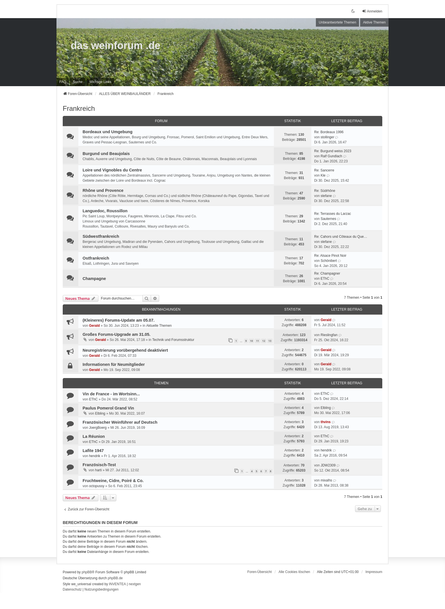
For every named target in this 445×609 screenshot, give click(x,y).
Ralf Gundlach (331, 156)
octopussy (96, 486)
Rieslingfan (329, 335)
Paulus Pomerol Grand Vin (108, 408)
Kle (323, 175)
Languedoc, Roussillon (105, 211)
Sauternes (328, 219)
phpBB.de (115, 578)
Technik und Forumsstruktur (173, 340)
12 (263, 341)
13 (269, 341)
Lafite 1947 (93, 450)
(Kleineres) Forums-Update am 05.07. (119, 320)
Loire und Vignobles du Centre (112, 170)
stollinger (327, 137)
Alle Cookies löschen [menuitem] (294, 572)
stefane (326, 196)
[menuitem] (100, 82)
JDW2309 (328, 465)
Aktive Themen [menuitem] (374, 22)
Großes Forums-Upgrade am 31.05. (116, 334)
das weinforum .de (115, 45)
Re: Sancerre (324, 170)
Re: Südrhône (324, 191)
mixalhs (326, 480)
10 (251, 341)
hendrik (94, 456)
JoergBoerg (98, 428)
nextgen (135, 584)
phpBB (87, 572)
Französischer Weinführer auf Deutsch (120, 422)
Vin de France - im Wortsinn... (111, 394)
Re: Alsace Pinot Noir (330, 256)
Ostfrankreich (96, 258)
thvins (326, 422)
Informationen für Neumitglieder (114, 364)
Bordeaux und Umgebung (108, 132)
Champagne (94, 278)
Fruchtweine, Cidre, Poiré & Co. (113, 480)
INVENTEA (117, 584)
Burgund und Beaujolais (106, 153)
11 (257, 341)
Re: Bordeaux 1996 (328, 132)
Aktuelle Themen (159, 326)
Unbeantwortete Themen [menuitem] (337, 22)
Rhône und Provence (103, 190)
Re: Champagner (327, 273)
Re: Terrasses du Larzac (332, 214)
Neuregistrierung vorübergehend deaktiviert (125, 350)
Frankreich (79, 108)
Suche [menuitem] (78, 82)
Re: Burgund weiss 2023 (332, 151)
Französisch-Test (99, 464)
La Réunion (94, 436)
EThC (325, 279)
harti (98, 470)
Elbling (100, 413)
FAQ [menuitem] (62, 82)
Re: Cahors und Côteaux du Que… (340, 237)
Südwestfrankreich (101, 236)
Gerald (94, 326)
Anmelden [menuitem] (372, 11)
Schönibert (329, 261)
